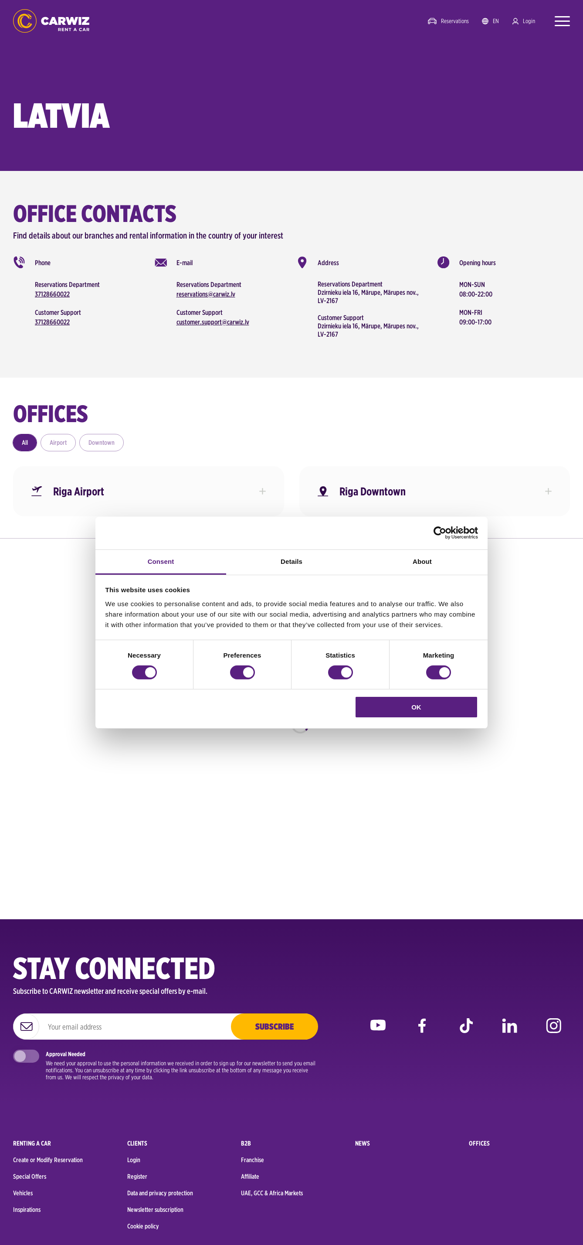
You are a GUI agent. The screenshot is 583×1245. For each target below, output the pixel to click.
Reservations (455, 20)
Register (137, 1176)
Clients (137, 1143)
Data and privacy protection (160, 1193)
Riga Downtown (372, 491)
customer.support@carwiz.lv (212, 322)
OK (416, 707)
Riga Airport (78, 491)
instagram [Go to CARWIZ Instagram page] (553, 1032)
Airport (58, 443)
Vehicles (23, 1193)
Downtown (101, 443)
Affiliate (250, 1176)
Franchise (252, 1160)
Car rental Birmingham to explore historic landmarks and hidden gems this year (143, 768)
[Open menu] (558, 21)
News (362, 1143)
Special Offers (29, 1176)
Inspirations (27, 1210)
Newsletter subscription (155, 1210)
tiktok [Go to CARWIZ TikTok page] (466, 1032)
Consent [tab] (161, 561)
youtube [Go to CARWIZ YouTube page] (378, 1032)
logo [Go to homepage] (51, 21)
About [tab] (422, 561)
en (496, 20)
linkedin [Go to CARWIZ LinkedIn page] (509, 1032)
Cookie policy (143, 1226)
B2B (246, 1143)
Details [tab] (291, 561)
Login (529, 20)
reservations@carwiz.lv (205, 294)
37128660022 (52, 294)
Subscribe (274, 1026)
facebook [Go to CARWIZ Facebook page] (422, 1032)
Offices (479, 1143)
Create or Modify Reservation (48, 1160)
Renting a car (32, 1143)
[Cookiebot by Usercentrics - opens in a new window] (440, 532)
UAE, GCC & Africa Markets (272, 1193)
